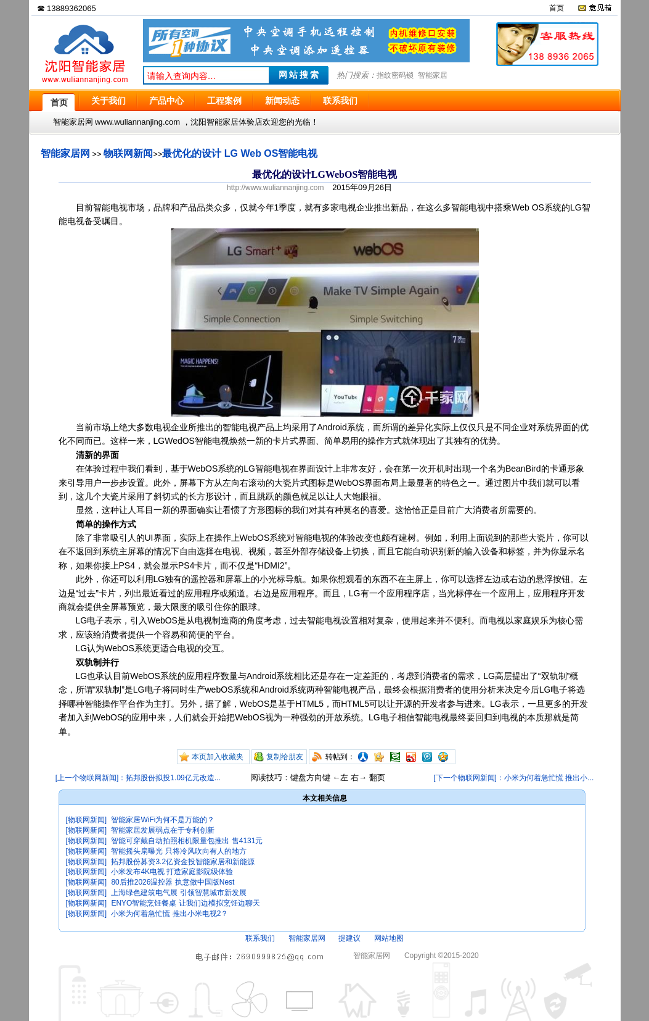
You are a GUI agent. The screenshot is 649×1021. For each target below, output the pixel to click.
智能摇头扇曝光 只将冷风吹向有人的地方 (178, 851)
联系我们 (260, 938)
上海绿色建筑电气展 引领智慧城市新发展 (178, 892)
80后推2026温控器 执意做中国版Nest (172, 882)
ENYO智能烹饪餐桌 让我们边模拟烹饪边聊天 (185, 903)
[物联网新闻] (86, 819)
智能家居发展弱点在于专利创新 (162, 830)
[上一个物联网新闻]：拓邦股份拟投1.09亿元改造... (138, 777)
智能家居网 (65, 153)
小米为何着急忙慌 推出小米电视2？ (169, 913)
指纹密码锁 (395, 75)
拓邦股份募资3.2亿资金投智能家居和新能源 (183, 861)
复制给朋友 (284, 756)
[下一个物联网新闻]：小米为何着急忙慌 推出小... (513, 777)
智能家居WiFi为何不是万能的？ (162, 819)
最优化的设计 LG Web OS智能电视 (239, 153)
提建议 (349, 938)
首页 (556, 8)
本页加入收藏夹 (217, 756)
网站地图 (389, 938)
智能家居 (432, 75)
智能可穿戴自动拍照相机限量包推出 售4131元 (187, 840)
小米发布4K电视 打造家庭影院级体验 (172, 871)
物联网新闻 (128, 153)
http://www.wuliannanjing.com (275, 187)
